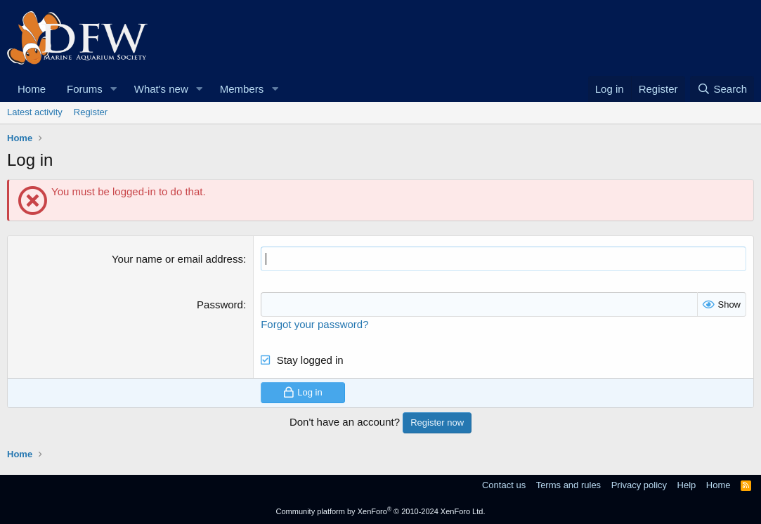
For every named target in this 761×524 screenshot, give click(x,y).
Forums (85, 89)
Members (242, 89)
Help (686, 485)
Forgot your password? (314, 324)
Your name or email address (177, 259)
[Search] (722, 89)
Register (91, 112)
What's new (161, 89)
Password (220, 304)
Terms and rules (568, 485)
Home (32, 89)
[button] (114, 89)
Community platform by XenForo (381, 511)
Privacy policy (639, 485)
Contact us (504, 485)
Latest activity (35, 112)
